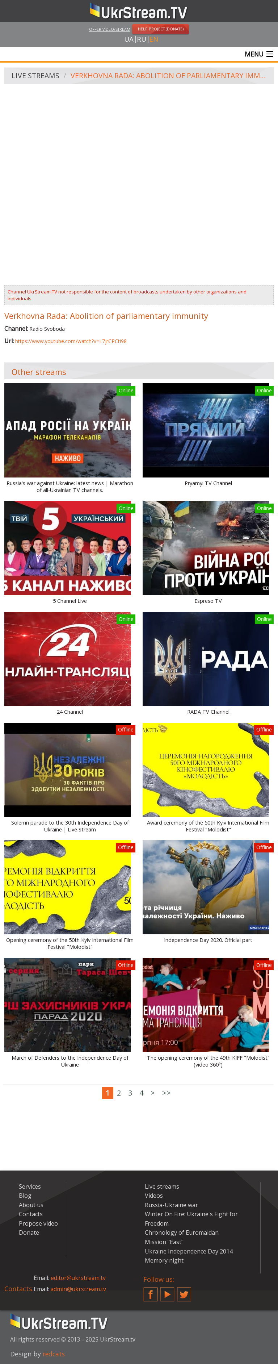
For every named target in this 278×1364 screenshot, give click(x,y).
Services (30, 1186)
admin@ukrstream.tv (79, 1289)
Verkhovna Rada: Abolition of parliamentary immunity (170, 76)
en (153, 39)
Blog (25, 1196)
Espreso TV (208, 601)
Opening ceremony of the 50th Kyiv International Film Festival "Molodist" (70, 944)
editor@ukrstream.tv (79, 1278)
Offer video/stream (109, 29)
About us (31, 1205)
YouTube (167, 1292)
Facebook (150, 1292)
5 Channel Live (70, 601)
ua (129, 39)
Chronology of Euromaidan (182, 1233)
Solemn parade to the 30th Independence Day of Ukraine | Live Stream (70, 826)
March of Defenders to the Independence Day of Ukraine (70, 1061)
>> (166, 1093)
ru (141, 39)
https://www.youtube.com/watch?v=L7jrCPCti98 (71, 341)
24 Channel (70, 712)
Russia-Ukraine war (171, 1205)
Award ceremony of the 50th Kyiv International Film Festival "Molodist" (208, 826)
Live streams (36, 76)
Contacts (31, 1214)
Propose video (38, 1224)
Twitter (184, 1292)
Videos (154, 1196)
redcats (54, 1354)
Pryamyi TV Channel (208, 483)
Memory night (164, 1261)
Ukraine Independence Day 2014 (189, 1252)
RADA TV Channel (208, 712)
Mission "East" (164, 1242)
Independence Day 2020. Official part (208, 940)
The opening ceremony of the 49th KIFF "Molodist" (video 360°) (208, 1061)
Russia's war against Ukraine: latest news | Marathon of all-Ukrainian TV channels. (70, 487)
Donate (29, 1233)
